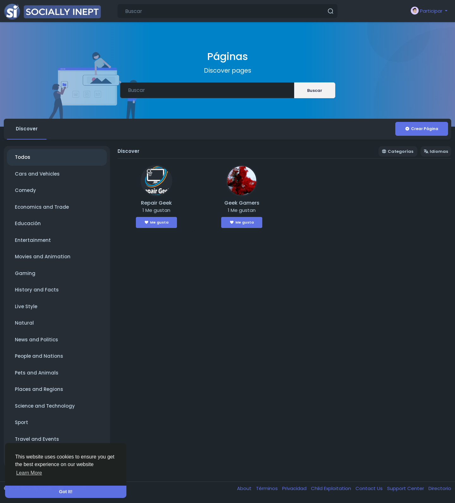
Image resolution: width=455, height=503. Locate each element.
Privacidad (295, 488)
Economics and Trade (42, 207)
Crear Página (421, 128)
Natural (24, 323)
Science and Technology (45, 406)
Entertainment (33, 240)
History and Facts (37, 289)
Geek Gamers (241, 203)
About (245, 488)
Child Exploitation (331, 488)
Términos (267, 488)
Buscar (314, 90)
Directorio (439, 488)
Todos (22, 157)
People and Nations (39, 356)
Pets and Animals (36, 372)
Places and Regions (39, 389)
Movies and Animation (42, 256)
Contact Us (369, 488)
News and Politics (36, 339)
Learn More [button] (29, 473)
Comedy (25, 190)
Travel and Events (37, 439)
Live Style (26, 306)
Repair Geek (156, 203)
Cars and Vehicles (37, 174)
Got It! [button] (65, 491)
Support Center (406, 488)
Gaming (25, 273)
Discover (27, 128)
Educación (28, 223)
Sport (21, 422)
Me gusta (156, 222)
